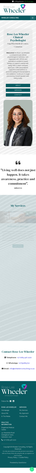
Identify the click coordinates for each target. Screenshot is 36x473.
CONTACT (18, 95)
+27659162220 (19, 1)
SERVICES (18, 90)
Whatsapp (29, 1)
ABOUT (18, 85)
